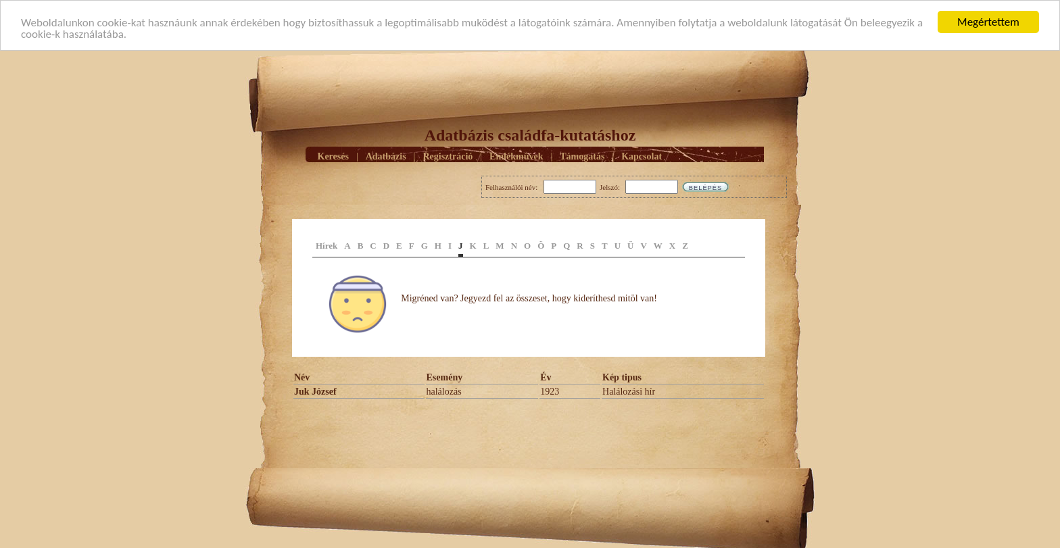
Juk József (315, 392)
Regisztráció (448, 156)
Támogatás (582, 156)
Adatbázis (386, 156)
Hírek (326, 246)
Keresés (333, 156)
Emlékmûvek (516, 156)
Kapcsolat (641, 156)
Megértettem (988, 22)
